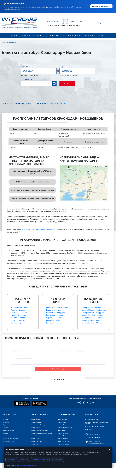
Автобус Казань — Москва (92, 320)
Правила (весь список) (96, 40)
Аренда (5, 433)
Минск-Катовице (63, 425)
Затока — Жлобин (18, 320)
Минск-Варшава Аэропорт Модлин (42, 433)
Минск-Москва (35, 419)
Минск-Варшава (36, 422)
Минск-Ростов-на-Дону (65, 427)
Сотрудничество (53, 35)
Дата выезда (27, 79)
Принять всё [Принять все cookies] (57, 460)
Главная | (4, 42)
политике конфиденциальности (24, 465)
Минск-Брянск (62, 430)
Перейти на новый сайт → (101, 6)
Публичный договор (91, 419)
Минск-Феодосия (63, 441)
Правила (89, 35)
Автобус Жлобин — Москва (92, 315)
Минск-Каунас (35, 436)
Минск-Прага (35, 444)
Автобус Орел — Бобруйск (92, 318)
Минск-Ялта (62, 436)
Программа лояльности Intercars (13, 425)
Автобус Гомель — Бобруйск (93, 313)
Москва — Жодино (18, 318)
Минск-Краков (62, 419)
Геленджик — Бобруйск (55, 313)
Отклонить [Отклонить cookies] (11, 460)
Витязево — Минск (53, 323)
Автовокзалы (74, 35)
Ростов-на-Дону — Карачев (57, 308)
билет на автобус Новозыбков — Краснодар (38, 229)
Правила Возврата (9, 441)
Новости (27, 40)
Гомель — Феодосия (19, 310)
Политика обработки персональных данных (96, 422)
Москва (36, 75)
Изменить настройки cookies (95, 426)
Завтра (62, 103)
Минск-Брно (62, 422)
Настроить (24, 460)
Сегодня (53, 103)
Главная (14, 35)
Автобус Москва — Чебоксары (94, 310)
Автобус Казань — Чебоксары (93, 308)
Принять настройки (40, 460)
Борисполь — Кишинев (55, 310)
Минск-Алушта (63, 438)
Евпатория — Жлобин (54, 315)
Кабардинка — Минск (19, 308)
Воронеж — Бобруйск (54, 318)
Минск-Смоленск (36, 441)
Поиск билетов (11, 42)
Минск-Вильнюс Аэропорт (39, 430)
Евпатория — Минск (19, 313)
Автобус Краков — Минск (92, 323)
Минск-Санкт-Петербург (38, 425)
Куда (62, 67)
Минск (31, 75)
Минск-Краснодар (63, 444)
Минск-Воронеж (63, 433)
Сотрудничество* (53, 40)
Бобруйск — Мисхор (54, 320)
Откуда (25, 67)
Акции (5, 427)
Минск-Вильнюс (36, 427)
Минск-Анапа (35, 438)
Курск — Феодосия (18, 315)
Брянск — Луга (17, 323)
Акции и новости (31, 35)
